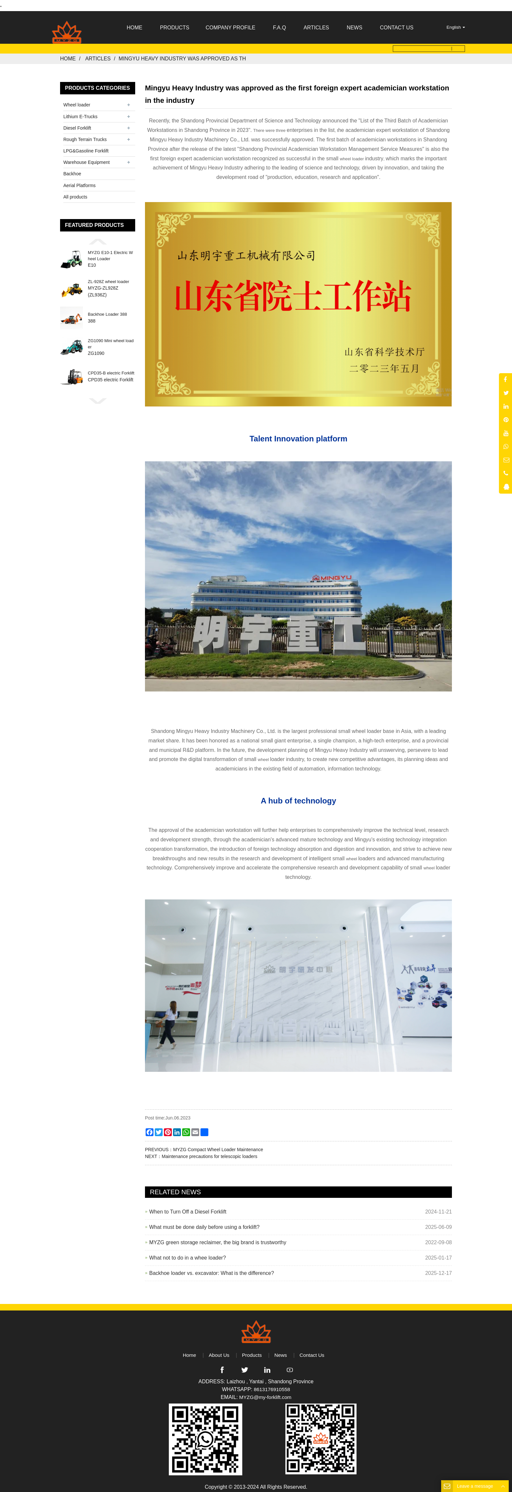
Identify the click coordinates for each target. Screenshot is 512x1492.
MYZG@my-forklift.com (265, 1393)
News (281, 1351)
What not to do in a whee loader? (187, 1253)
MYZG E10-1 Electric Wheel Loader (110, 251)
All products (75, 192)
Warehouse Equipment (86, 158)
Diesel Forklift (77, 123)
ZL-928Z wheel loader (108, 277)
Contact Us (313, 1351)
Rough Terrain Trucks (85, 135)
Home (68, 54)
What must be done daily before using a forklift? (204, 1223)
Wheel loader (76, 100)
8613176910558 (272, 1385)
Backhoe (72, 169)
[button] (97, 237)
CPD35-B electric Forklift (111, 369)
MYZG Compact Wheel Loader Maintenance (218, 1145)
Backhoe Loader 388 (107, 310)
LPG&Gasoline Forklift (86, 147)
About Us (218, 1351)
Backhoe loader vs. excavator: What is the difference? (211, 1269)
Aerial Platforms (79, 181)
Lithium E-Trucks (80, 112)
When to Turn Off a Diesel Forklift (187, 1207)
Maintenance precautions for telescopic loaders (209, 1152)
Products (252, 1351)
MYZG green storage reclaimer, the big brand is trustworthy (217, 1238)
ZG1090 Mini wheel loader (111, 339)
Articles (98, 54)
